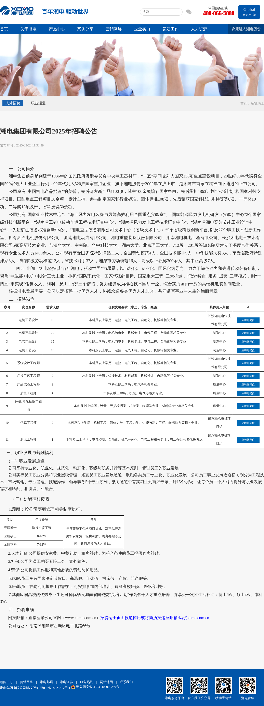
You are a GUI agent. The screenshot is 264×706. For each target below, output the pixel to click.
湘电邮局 (46, 682)
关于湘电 (28, 29)
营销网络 (114, 29)
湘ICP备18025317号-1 (55, 688)
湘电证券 (66, 682)
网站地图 (106, 682)
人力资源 (199, 29)
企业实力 (142, 29)
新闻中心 (6, 682)
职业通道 (38, 103)
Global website (249, 12)
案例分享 (85, 29)
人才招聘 (12, 103)
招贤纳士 (257, 103)
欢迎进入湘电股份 (246, 29)
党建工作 (170, 29)
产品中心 (57, 29)
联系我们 (126, 682)
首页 (4, 29)
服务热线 (86, 682)
